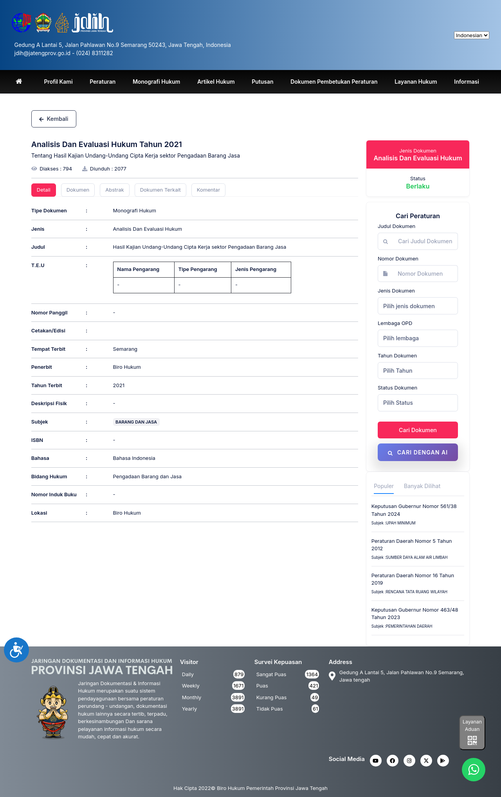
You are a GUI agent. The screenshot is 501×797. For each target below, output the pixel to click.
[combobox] (418, 305)
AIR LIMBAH (437, 558)
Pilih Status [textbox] (398, 402)
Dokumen (78, 190)
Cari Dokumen (418, 430)
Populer (384, 486)
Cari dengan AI (417, 452)
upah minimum (401, 523)
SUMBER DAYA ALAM (405, 558)
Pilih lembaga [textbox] (401, 338)
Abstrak (114, 190)
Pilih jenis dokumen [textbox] (409, 306)
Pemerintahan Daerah (409, 627)
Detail (43, 190)
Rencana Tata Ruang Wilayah (416, 592)
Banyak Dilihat (422, 486)
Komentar (208, 190)
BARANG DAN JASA (136, 422)
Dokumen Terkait (160, 190)
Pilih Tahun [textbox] (398, 370)
